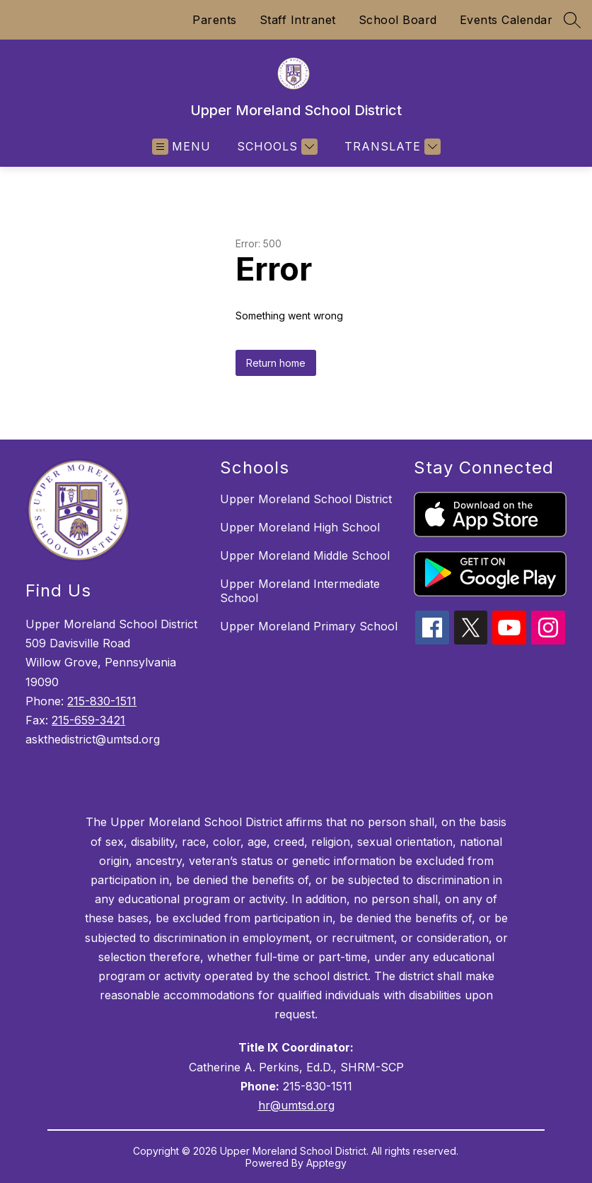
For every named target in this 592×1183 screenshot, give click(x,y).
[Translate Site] (391, 146)
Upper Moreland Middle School (305, 555)
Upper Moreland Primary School (308, 626)
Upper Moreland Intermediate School (300, 591)
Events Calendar (506, 20)
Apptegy (326, 1163)
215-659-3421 (88, 720)
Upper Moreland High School (300, 527)
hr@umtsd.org (296, 1105)
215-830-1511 (102, 701)
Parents (214, 20)
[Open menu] (181, 146)
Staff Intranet (298, 20)
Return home (276, 363)
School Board (398, 20)
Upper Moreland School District (306, 499)
